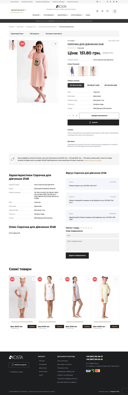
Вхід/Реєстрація (16, 372)
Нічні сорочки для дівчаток (47, 27)
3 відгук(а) (80, 48)
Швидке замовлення (99, 115)
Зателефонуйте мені (17, 12)
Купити (93, 122)
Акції (88, 15)
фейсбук (52, 21)
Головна (11, 27)
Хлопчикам (77, 15)
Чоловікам (49, 15)
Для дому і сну (31, 27)
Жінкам (36, 15)
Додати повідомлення (77, 255)
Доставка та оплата (27, 1)
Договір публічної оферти (67, 382)
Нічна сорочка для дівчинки (21, 322)
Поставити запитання (54, 34)
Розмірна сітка (62, 368)
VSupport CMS (114, 391)
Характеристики (17, 34)
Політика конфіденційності (67, 379)
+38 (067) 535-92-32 (94, 359)
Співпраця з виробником (43, 1)
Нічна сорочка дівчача (102, 322)
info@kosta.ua (92, 363)
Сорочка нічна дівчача (47, 322)
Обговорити (34, 34)
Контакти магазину (72, 1)
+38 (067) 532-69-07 (17, 10)
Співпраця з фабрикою (65, 371)
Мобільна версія (19, 365)
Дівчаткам (63, 15)
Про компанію (15, 1)
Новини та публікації (58, 1)
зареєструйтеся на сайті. (93, 160)
